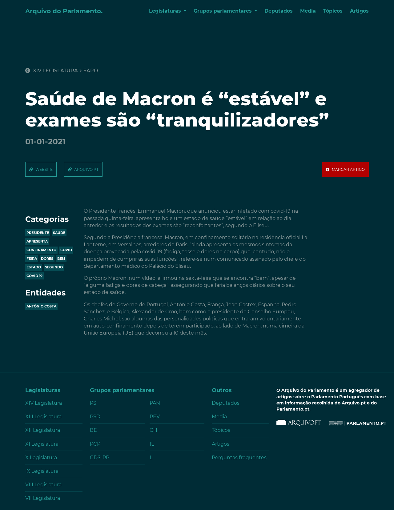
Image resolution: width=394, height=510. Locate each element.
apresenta (37, 241)
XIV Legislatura (51, 70)
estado (33, 267)
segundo (54, 267)
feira (31, 258)
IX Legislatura (41, 471)
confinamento (41, 250)
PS (93, 403)
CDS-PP (99, 457)
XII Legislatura (42, 430)
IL (152, 444)
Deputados (278, 11)
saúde (59, 233)
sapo (90, 70)
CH (153, 430)
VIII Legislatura (43, 485)
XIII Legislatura (43, 417)
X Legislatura (41, 457)
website (44, 169)
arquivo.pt (86, 169)
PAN (155, 403)
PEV (155, 417)
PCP (95, 444)
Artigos (359, 11)
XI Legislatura (41, 444)
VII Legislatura (42, 498)
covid (66, 250)
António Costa (41, 306)
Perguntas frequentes (239, 457)
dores (47, 258)
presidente (37, 233)
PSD (95, 417)
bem (61, 258)
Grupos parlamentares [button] (223, 11)
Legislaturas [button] (166, 11)
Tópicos (333, 11)
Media (308, 11)
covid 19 (34, 276)
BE (93, 430)
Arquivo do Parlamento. (64, 11)
